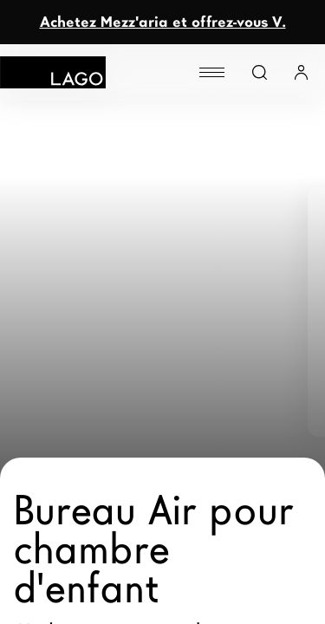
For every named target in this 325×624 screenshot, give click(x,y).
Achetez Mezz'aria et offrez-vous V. (163, 22)
